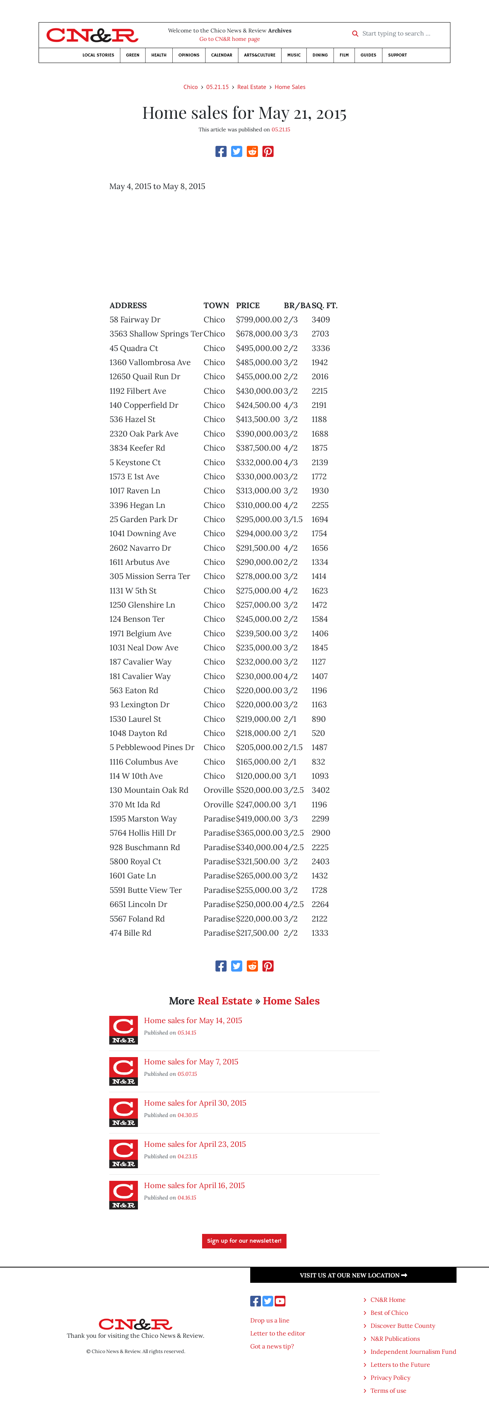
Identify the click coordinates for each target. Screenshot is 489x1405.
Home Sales (290, 87)
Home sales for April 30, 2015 (195, 1103)
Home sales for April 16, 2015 (194, 1185)
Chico (190, 87)
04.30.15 (188, 1115)
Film (344, 55)
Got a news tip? (272, 1346)
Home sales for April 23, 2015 (195, 1144)
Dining (320, 55)
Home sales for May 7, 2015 (191, 1061)
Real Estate (251, 87)
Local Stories (98, 55)
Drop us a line (270, 1320)
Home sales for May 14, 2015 (193, 1020)
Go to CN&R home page (229, 39)
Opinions (188, 55)
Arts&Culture (259, 55)
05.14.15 (187, 1032)
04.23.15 (188, 1156)
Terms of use (388, 1390)
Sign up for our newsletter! (244, 1241)
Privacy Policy (390, 1377)
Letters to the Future (400, 1364)
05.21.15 (217, 87)
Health (159, 55)
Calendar (221, 55)
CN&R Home (388, 1299)
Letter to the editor (277, 1333)
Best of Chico (389, 1312)
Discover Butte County (403, 1325)
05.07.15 (187, 1073)
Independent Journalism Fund (414, 1351)
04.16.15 (187, 1197)
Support (397, 55)
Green (132, 55)
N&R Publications (395, 1338)
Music (294, 55)
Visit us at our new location (353, 1275)
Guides (368, 55)
